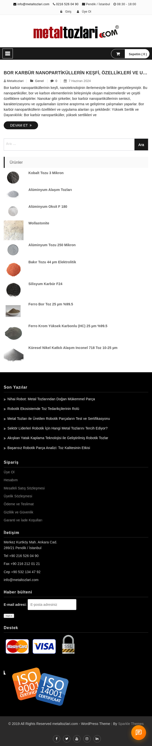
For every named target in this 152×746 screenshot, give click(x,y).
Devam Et (21, 125)
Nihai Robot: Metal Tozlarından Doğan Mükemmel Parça (51, 399)
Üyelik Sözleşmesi (18, 496)
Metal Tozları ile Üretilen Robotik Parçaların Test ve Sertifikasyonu (58, 419)
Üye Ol (9, 472)
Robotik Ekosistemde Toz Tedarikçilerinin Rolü (43, 409)
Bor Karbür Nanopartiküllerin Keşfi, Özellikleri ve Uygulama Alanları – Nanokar (76, 72)
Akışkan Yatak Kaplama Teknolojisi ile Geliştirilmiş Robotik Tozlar (57, 438)
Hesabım (11, 480)
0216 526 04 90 (67, 4)
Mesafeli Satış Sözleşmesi (24, 488)
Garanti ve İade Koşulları (23, 520)
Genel (39, 81)
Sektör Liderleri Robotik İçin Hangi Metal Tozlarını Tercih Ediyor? (57, 428)
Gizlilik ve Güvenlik (18, 512)
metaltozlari (15, 81)
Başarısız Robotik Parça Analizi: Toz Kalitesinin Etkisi (48, 448)
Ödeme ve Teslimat (19, 504)
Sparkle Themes (131, 724)
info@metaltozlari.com (31, 4)
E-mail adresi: (15, 605)
